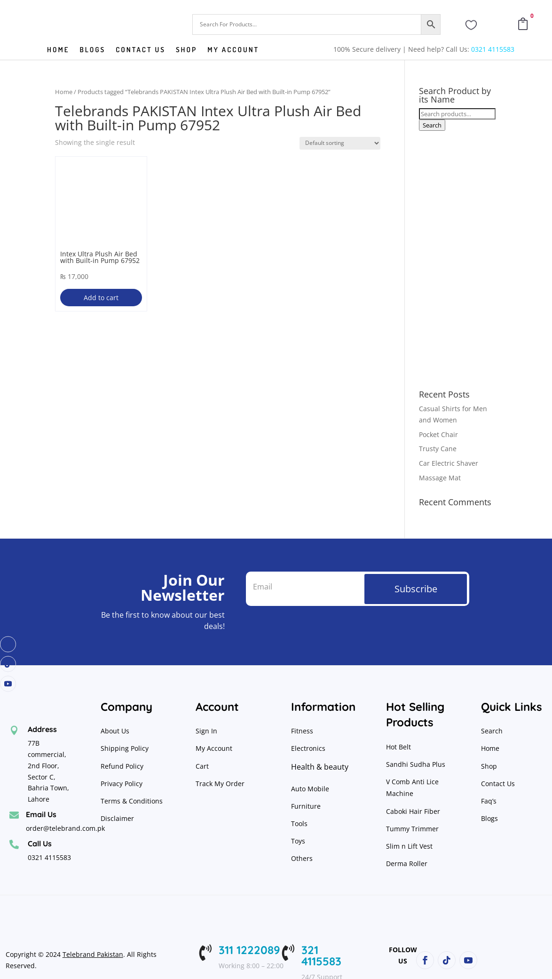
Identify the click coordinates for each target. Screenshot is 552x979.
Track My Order (220, 783)
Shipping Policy (125, 748)
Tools (299, 823)
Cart (202, 766)
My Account (233, 50)
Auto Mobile (310, 788)
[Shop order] (340, 143)
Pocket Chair (438, 434)
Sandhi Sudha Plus (415, 764)
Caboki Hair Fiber (413, 811)
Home (58, 50)
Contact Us (498, 783)
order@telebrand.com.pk (65, 828)
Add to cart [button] (101, 297)
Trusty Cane (438, 448)
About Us (115, 730)
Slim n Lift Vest (409, 846)
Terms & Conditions (132, 800)
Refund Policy (123, 766)
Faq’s (489, 800)
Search (432, 125)
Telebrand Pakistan (93, 954)
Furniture (306, 806)
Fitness (302, 730)
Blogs (93, 50)
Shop (186, 50)
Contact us (141, 50)
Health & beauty (319, 767)
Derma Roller (406, 863)
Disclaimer (117, 818)
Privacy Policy (122, 783)
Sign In (206, 730)
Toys (298, 840)
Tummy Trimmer (412, 828)
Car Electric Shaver (448, 463)
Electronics (308, 748)
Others (302, 858)
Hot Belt (398, 746)
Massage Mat (440, 477)
